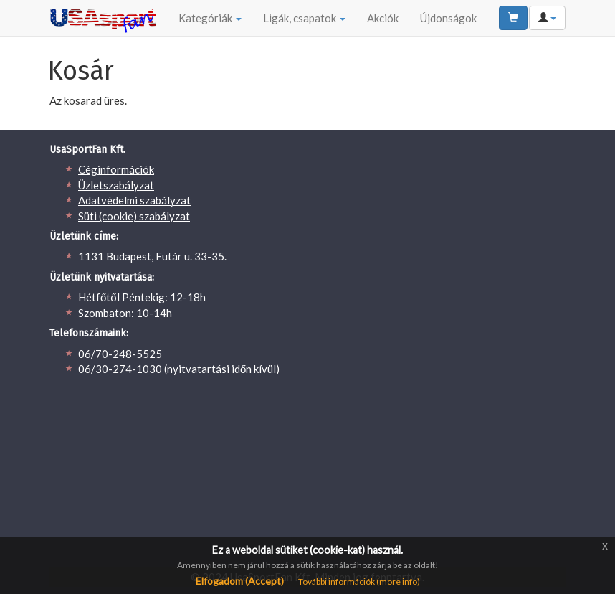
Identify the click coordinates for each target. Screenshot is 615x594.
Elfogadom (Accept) (240, 581)
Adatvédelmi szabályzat (134, 200)
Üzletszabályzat (116, 185)
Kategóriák (210, 17)
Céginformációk (116, 169)
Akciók (383, 17)
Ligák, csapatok (304, 17)
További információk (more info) (359, 581)
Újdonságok (448, 17)
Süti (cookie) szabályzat (134, 215)
